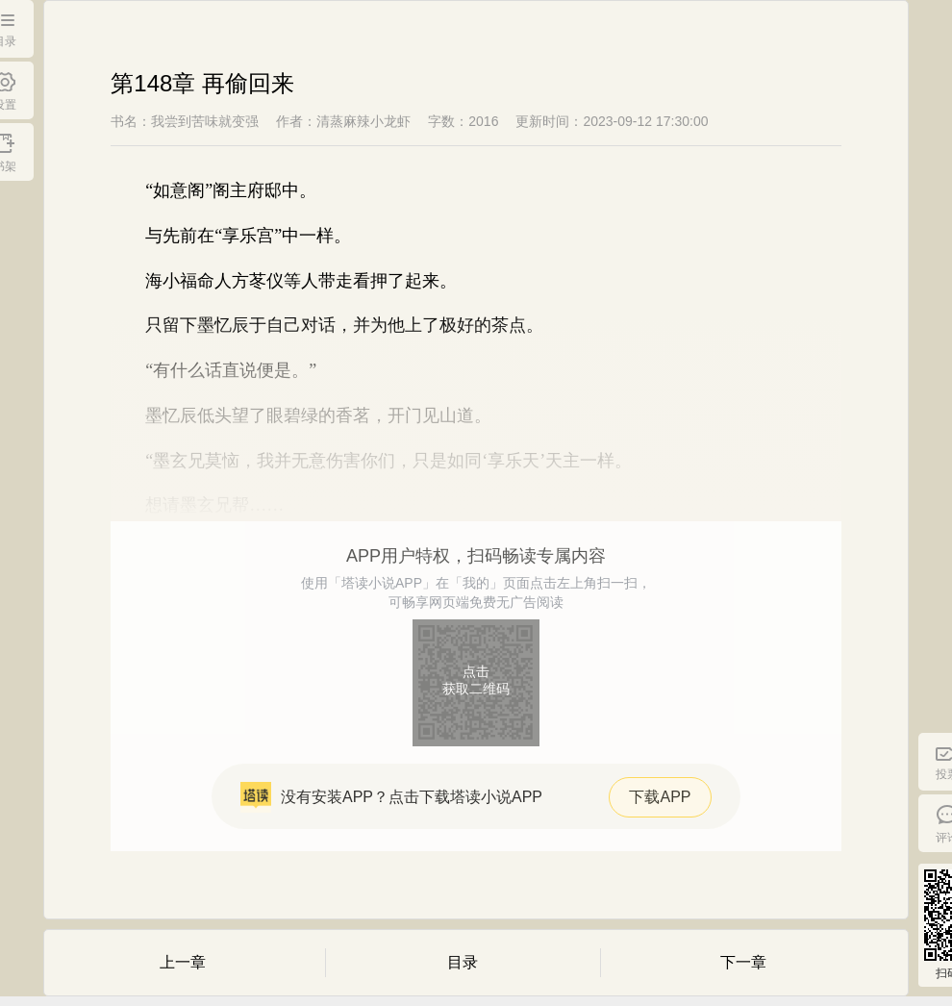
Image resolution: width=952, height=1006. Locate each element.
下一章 (743, 962)
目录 (462, 962)
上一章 (183, 962)
